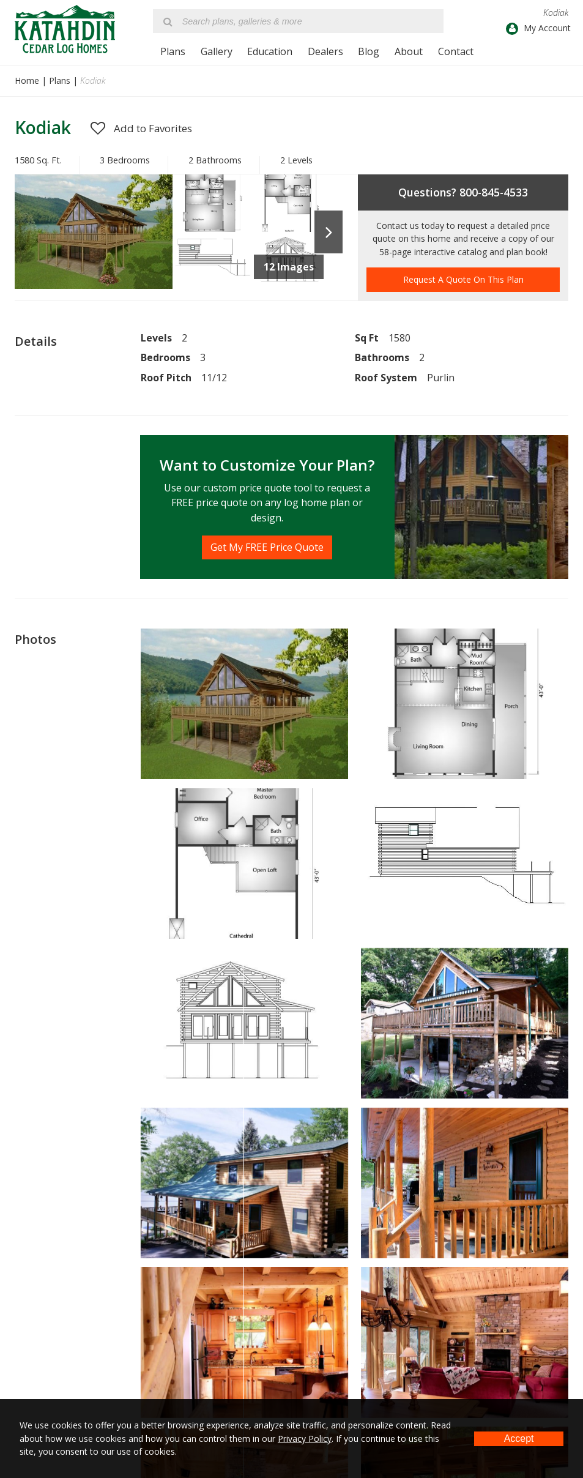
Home (27, 80)
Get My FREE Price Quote (267, 547)
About (409, 51)
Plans (172, 51)
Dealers (325, 51)
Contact (455, 51)
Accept (519, 1438)
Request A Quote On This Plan (463, 279)
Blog (368, 51)
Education (269, 51)
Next (328, 232)
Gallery (216, 51)
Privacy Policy (305, 1438)
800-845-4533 (493, 192)
